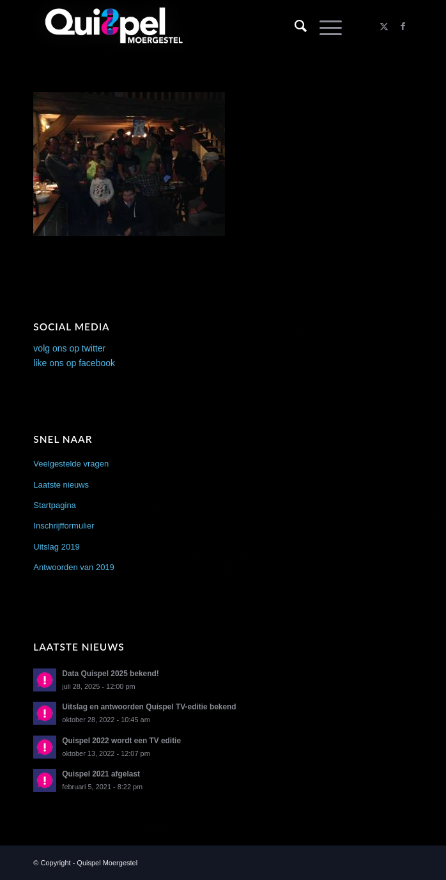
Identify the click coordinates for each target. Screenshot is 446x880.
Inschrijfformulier (63, 525)
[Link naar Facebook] (403, 26)
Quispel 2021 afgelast (101, 773)
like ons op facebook (74, 363)
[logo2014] (185, 26)
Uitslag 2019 (56, 547)
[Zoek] (294, 26)
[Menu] (324, 26)
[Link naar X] (384, 26)
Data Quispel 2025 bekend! (110, 673)
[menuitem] (294, 26)
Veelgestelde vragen (71, 463)
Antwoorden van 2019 (73, 567)
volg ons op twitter (69, 348)
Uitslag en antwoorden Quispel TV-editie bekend (149, 706)
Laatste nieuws (61, 485)
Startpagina (54, 505)
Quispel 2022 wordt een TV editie (121, 740)
